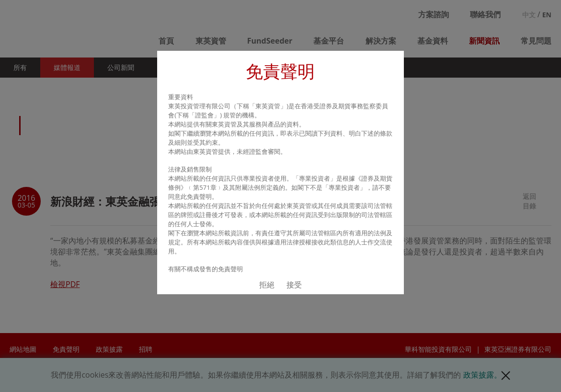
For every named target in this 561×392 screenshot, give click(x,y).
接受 (294, 284)
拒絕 (267, 284)
